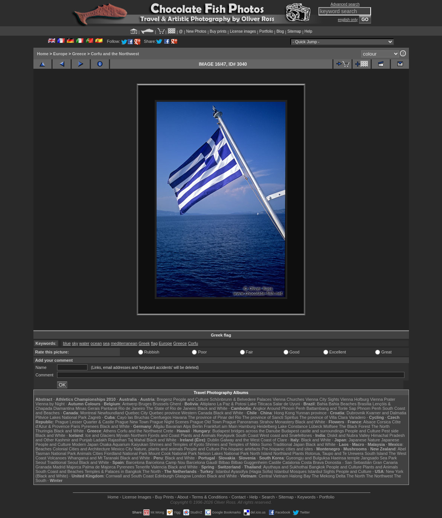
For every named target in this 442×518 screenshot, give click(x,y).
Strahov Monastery (276, 422)
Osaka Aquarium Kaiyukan (124, 444)
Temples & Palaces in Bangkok (112, 471)
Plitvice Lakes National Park (61, 417)
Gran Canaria (385, 462)
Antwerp (129, 404)
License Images (136, 497)
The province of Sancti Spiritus (270, 417)
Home (43, 53)
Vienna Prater (382, 399)
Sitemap (294, 31)
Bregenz (164, 399)
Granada (44, 467)
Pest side (390, 431)
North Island (261, 453)
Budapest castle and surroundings (312, 431)
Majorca (73, 467)
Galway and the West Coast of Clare (253, 440)
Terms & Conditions (210, 497)
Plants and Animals (198, 435)
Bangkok (317, 467)
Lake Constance (293, 426)
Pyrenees (89, 426)
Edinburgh (164, 476)
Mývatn (123, 435)
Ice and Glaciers (100, 435)
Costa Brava (312, 462)
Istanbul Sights (321, 471)
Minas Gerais (87, 408)
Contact (238, 497)
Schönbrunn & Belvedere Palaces (241, 399)
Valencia (159, 467)
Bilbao (224, 462)
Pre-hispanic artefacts (240, 449)
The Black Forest (354, 426)
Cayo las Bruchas (133, 417)
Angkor (259, 408)
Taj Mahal (136, 440)
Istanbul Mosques (290, 471)
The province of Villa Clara (323, 417)
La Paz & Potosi (231, 404)
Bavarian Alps (178, 426)
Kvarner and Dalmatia (386, 413)
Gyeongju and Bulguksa (308, 458)
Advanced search (344, 4)
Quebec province (164, 413)
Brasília (364, 404)
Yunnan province (311, 413)
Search (268, 497)
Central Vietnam (273, 476)
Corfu (193, 343)
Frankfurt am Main (220, 426)
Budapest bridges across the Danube (246, 431)
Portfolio (266, 31)
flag (154, 343)
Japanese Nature (364, 440)
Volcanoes (56, 458)
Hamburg (246, 426)
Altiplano (208, 404)
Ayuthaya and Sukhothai (285, 467)
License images (243, 31)
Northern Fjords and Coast (155, 435)
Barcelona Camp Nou (165, 462)
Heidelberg (267, 426)
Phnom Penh (370, 408)
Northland (282, 453)
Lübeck (315, 426)
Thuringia (44, 431)
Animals (84, 453)
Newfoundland (111, 413)
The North (380, 426)
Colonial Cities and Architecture (81, 449)
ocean (96, 343)
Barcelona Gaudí (201, 462)
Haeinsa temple (345, 458)
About (182, 497)
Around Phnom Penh (286, 408)
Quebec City (136, 413)
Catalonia (291, 462)
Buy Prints (164, 497)
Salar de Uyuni (286, 404)
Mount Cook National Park (172, 453)
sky (75, 343)
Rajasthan (117, 440)
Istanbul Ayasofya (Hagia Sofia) (244, 471)
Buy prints (218, 31)
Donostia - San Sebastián (348, 462)
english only (348, 20)
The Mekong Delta (328, 476)
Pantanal (109, 408)
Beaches (44, 449)
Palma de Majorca (99, 467)
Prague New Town (132, 422)
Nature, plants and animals (158, 449)
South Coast (247, 435)
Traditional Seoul (62, 462)
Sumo (266, 444)
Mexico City (122, 449)
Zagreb (94, 417)
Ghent (175, 404)
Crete (168, 431)
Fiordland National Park (125, 453)
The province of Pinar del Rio (214, 417)
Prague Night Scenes (169, 422)
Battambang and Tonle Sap (331, 408)
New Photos (196, 31)
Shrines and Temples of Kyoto (176, 444)
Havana (180, 417)
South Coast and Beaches (60, 471)
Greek (144, 343)
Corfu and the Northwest (115, 53)
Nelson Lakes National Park (223, 453)
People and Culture (190, 399)
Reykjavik (226, 435)
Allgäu (159, 426)
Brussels (161, 404)
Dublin (213, 440)
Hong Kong (284, 413)
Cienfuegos (161, 417)
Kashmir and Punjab (73, 440)
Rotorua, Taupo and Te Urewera (334, 453)
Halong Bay (300, 476)
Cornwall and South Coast (130, 476)
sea (106, 343)
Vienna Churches (288, 399)
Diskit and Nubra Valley (348, 435)
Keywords (306, 497)
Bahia (322, 404)
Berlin (197, 426)
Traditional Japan (289, 444)
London (199, 476)
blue (67, 343)
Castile (275, 462)
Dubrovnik (356, 413)
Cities (98, 453)
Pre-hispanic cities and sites (287, 449)
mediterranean (124, 343)
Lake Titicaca (259, 404)
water (84, 343)
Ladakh (100, 440)
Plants (298, 453)
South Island (376, 453)
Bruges (145, 404)
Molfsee (330, 426)
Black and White (212, 408)
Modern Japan (85, 444)
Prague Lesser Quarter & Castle (84, 422)
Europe (60, 53)
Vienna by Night (50, 404)
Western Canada (196, 413)
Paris (75, 426)
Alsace (369, 422)
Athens (109, 431)
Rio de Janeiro (131, 408)
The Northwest (379, 476)
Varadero (357, 417)
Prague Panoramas (240, 422)
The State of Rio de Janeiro (171, 408)
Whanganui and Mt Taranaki (93, 458)
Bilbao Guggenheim (249, 462)
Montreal (88, 413)
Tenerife (142, 467)
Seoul (41, 462)
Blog (280, 31)
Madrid (59, 467)
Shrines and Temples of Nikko (232, 444)
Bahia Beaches (342, 404)
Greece (79, 53)
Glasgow (183, 476)
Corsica (384, 422)
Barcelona (135, 462)
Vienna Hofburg (354, 399)
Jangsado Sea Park (379, 458)
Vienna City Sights (322, 399)
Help (308, 31)
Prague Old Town (206, 422)
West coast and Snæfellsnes (285, 435)
